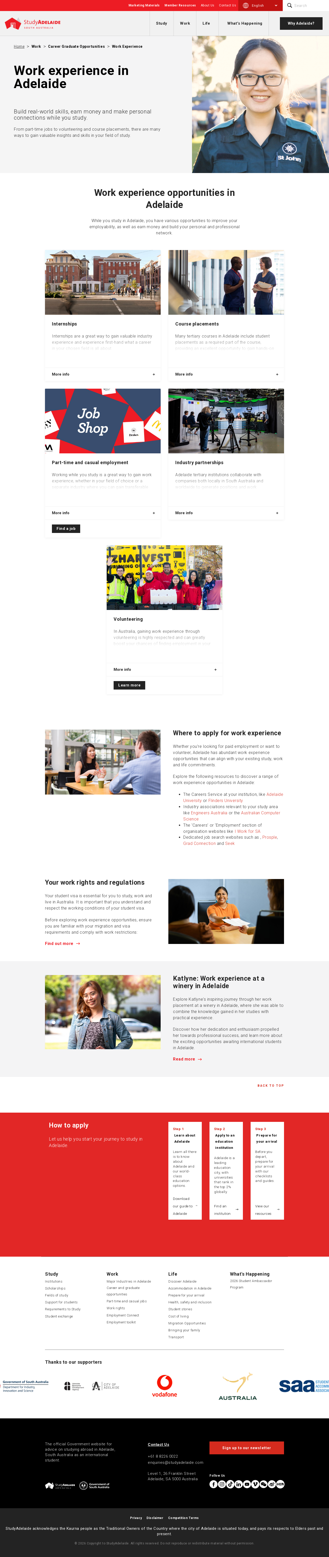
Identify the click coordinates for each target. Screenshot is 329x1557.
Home (19, 46)
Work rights (116, 1308)
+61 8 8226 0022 (163, 1456)
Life (206, 23)
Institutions (53, 1281)
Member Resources (180, 5)
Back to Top (271, 1085)
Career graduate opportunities (76, 46)
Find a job (66, 528)
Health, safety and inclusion (190, 1302)
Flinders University (225, 800)
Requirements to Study (62, 1309)
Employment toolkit (121, 1322)
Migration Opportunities (187, 1323)
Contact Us (227, 5)
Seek (230, 843)
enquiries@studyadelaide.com (176, 1462)
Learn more (129, 685)
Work (185, 23)
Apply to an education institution (225, 1141)
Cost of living (178, 1316)
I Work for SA (248, 831)
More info (60, 374)
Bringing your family (184, 1330)
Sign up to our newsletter (246, 1448)
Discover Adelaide (182, 1281)
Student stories (180, 1309)
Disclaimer (155, 1518)
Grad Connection (199, 843)
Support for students (61, 1302)
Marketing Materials (144, 5)
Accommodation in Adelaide (190, 1288)
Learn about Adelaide (184, 1138)
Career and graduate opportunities (123, 1291)
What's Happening (244, 23)
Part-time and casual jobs (127, 1301)
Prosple (269, 837)
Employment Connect (123, 1315)
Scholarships (55, 1288)
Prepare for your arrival (266, 1138)
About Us (207, 5)
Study (161, 23)
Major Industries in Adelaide (129, 1281)
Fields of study (56, 1295)
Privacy (136, 1518)
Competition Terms (183, 1518)
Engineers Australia (209, 812)
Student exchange (59, 1316)
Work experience (127, 46)
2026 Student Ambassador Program (251, 1284)
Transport (176, 1337)
